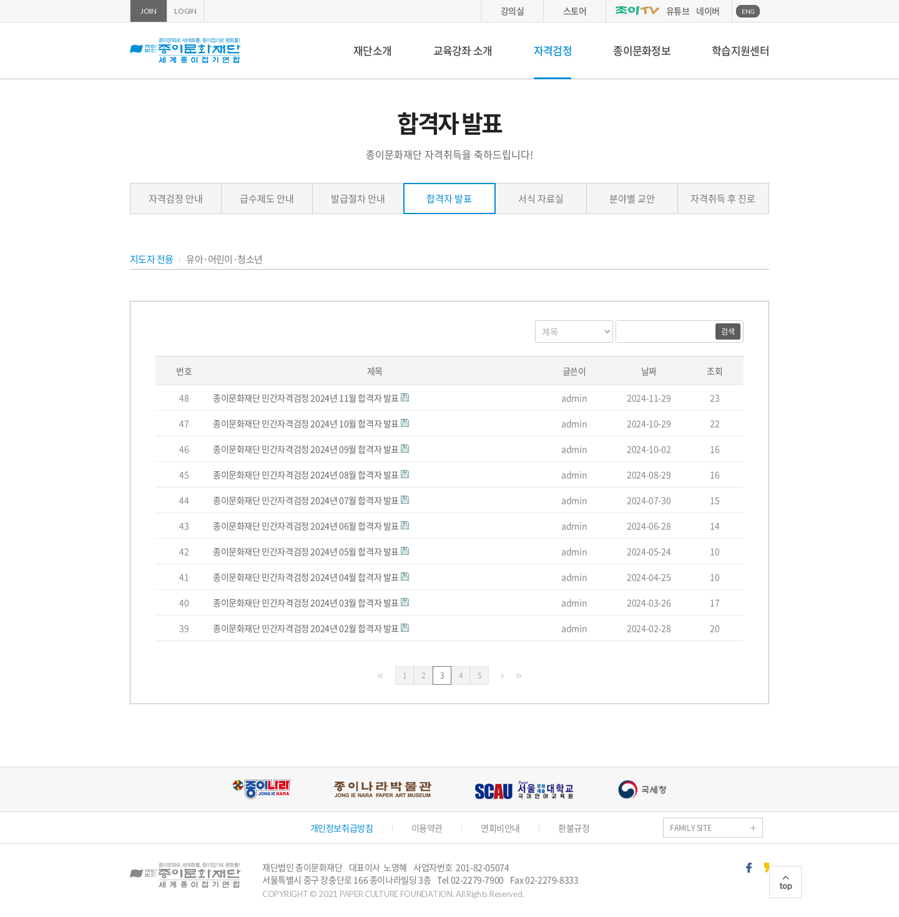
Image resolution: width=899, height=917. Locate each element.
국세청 (642, 789)
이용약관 (427, 827)
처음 (380, 676)
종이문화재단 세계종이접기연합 (185, 50)
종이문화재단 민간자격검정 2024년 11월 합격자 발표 (307, 397)
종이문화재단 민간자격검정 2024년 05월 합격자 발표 (307, 551)
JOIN (148, 11)
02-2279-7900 (477, 879)
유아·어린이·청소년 (224, 259)
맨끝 (518, 676)
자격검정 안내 (176, 198)
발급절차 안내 (358, 198)
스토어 (575, 10)
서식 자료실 (541, 198)
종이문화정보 (642, 50)
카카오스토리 (766, 868)
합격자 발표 (449, 198)
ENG (748, 11)
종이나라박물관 (382, 789)
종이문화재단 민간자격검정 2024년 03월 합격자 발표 (307, 602)
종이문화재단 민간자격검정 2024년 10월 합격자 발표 (307, 423)
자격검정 (553, 50)
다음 (502, 676)
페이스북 (749, 868)
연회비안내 (500, 827)
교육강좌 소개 (463, 50)
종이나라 (261, 789)
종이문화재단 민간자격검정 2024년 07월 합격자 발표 (307, 500)
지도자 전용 (151, 259)
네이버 (708, 10)
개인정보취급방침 (341, 827)
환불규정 (573, 827)
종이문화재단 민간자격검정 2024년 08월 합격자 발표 (307, 474)
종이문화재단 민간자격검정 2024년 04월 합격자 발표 (307, 577)
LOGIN (185, 11)
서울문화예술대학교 (524, 789)
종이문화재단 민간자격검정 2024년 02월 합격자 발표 (307, 628)
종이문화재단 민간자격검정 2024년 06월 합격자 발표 (307, 525)
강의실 (512, 10)
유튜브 (678, 10)
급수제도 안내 (267, 198)
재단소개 (372, 50)
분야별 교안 (632, 198)
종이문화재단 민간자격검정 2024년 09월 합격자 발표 (307, 449)
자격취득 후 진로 (722, 198)
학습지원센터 (740, 50)
